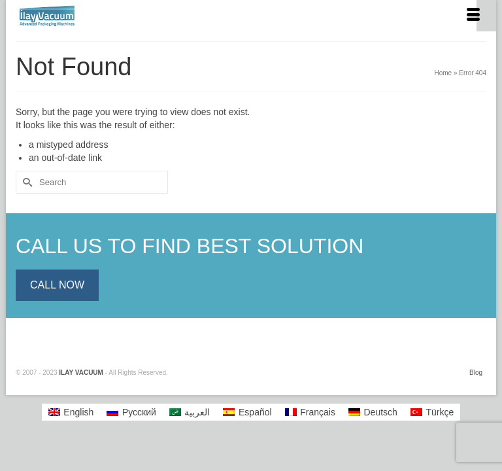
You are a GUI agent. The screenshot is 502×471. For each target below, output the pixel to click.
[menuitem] (71, 412)
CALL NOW (57, 284)
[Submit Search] (25, 182)
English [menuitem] (78, 412)
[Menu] (473, 15)
